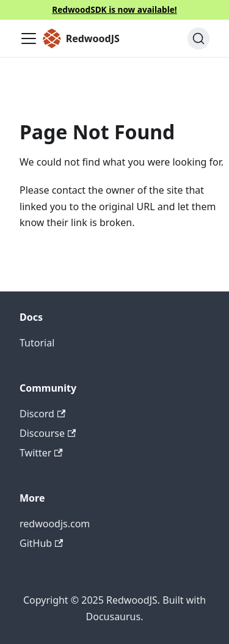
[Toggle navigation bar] (29, 38)
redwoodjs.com (55, 523)
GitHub (41, 543)
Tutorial (37, 342)
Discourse (48, 433)
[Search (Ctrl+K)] (198, 38)
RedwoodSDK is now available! (114, 9)
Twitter (41, 452)
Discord (42, 413)
